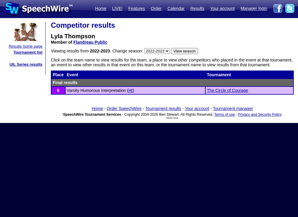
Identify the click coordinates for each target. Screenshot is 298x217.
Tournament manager (233, 108)
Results (198, 8)
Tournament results (163, 108)
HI (131, 90)
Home (100, 8)
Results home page (25, 46)
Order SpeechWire (124, 108)
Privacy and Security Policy (260, 114)
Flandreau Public (90, 42)
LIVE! (117, 8)
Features (136, 8)
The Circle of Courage (227, 90)
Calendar (176, 8)
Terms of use (224, 114)
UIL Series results (25, 64)
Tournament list (27, 52)
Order (156, 8)
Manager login (254, 8)
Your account (222, 8)
